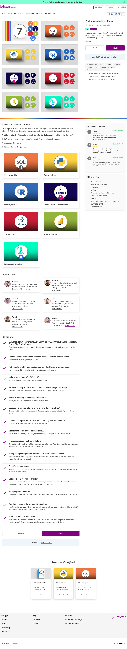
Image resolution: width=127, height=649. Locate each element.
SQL (23, 13)
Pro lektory (68, 616)
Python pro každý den (40, 583)
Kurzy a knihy (98, 7)
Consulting (4, 620)
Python (19, 13)
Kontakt (35, 624)
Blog (34, 616)
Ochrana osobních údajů (73, 620)
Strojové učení (30, 13)
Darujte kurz (5, 632)
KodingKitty (121, 643)
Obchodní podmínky (72, 624)
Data (14, 13)
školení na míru (110, 57)
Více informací (25, 289)
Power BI (37, 13)
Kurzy (4, 13)
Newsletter (36, 620)
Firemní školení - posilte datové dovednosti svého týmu (62, 2)
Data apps (4, 616)
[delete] (124, 2)
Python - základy (60, 583)
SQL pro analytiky (83, 583)
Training (3, 624)
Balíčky (10, 13)
